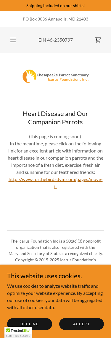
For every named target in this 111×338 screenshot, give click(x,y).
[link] (98, 40)
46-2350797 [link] (60, 40)
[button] (13, 40)
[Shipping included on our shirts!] (55, 5)
